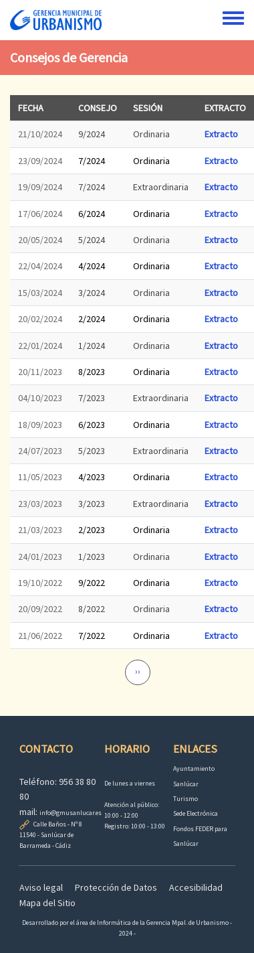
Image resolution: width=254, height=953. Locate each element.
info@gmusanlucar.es (70, 812)
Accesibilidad (196, 887)
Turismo (185, 798)
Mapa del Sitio (47, 903)
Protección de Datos (116, 887)
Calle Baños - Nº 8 (57, 824)
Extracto (221, 134)
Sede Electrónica (195, 813)
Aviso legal (41, 887)
